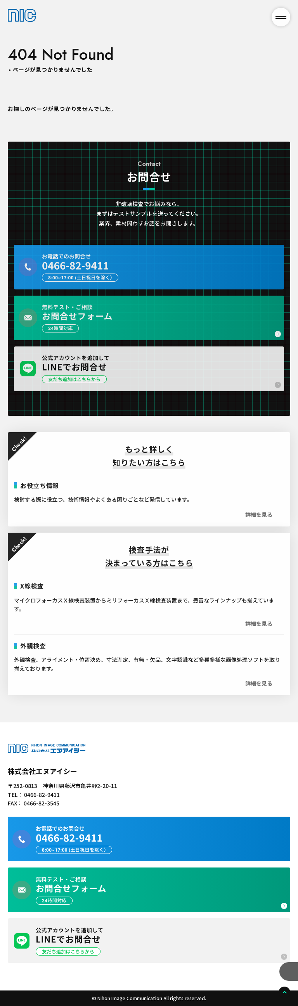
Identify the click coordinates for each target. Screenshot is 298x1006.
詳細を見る (258, 520)
